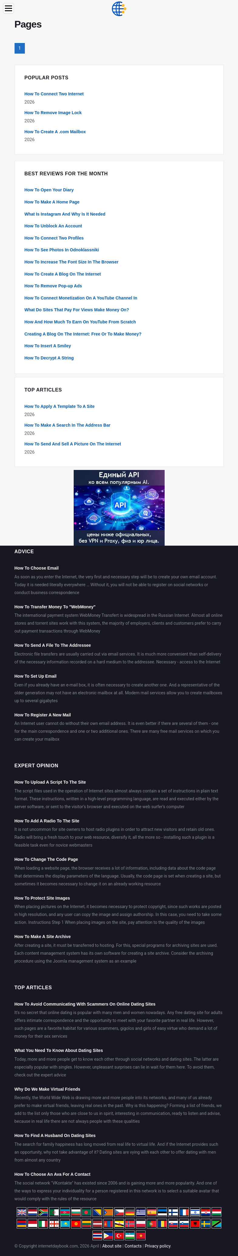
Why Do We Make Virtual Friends (47, 1089)
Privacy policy (158, 1246)
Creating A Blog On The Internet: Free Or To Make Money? (83, 334)
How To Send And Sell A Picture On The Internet (73, 443)
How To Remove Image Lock (53, 112)
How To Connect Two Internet (54, 93)
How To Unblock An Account (53, 225)
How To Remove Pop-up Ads (53, 285)
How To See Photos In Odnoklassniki (62, 249)
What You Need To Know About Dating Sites (59, 1050)
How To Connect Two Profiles (54, 238)
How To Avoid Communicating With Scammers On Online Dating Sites (85, 1004)
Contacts (133, 1246)
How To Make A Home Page (52, 202)
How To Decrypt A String (49, 357)
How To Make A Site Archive (43, 936)
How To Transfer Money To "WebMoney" (55, 606)
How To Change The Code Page (46, 859)
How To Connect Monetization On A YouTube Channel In (81, 298)
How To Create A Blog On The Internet (63, 274)
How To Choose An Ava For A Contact (53, 1174)
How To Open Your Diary (49, 189)
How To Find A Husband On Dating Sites (55, 1135)
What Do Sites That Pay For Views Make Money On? (77, 309)
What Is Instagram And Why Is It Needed (65, 214)
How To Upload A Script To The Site (50, 782)
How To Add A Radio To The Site (47, 820)
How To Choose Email (37, 568)
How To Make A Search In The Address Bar (68, 425)
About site (111, 1246)
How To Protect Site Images (42, 898)
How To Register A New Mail (43, 714)
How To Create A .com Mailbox (55, 131)
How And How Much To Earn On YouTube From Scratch (80, 321)
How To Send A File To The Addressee (53, 645)
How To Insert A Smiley (48, 345)
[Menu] (8, 8)
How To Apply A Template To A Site (60, 406)
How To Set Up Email (36, 676)
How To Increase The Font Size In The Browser (72, 261)
